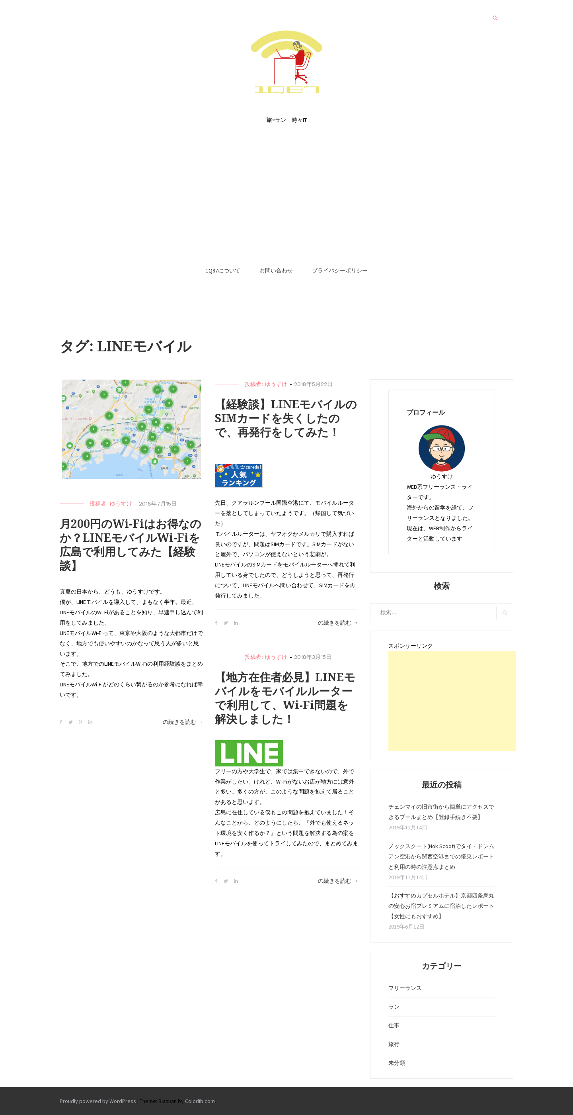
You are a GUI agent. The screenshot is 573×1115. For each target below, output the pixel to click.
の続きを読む (183, 722)
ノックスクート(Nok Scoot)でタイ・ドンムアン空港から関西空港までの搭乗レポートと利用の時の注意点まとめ (441, 856)
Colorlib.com (200, 1101)
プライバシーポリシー (340, 270)
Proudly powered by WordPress (98, 1101)
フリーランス (405, 988)
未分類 (396, 1062)
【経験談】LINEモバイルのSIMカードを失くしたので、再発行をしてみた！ (286, 418)
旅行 (394, 1044)
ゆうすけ (121, 503)
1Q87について (223, 270)
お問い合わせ (276, 270)
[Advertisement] (286, 200)
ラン (394, 1006)
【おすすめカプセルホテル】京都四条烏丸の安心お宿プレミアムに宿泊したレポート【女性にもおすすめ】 (441, 906)
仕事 (394, 1025)
